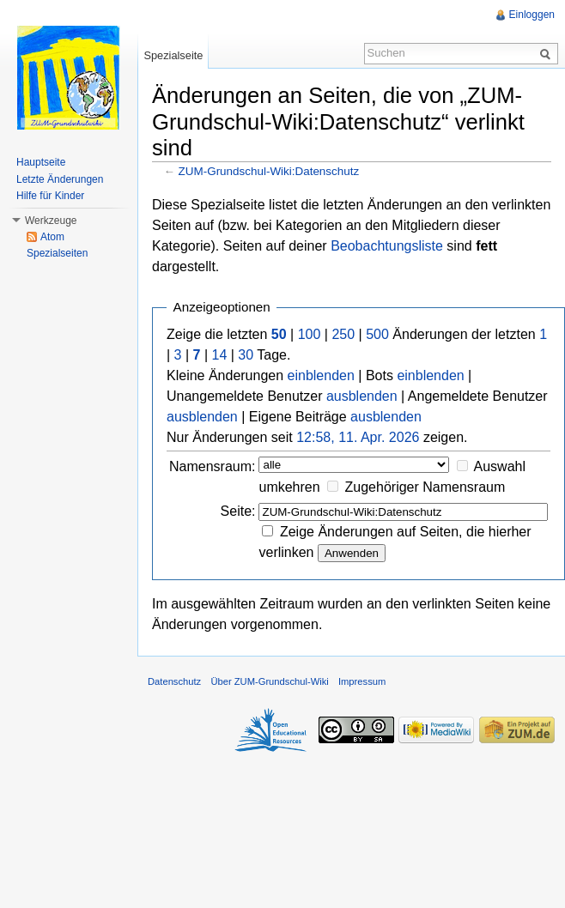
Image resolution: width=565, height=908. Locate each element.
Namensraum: (212, 466)
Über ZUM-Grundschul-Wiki (269, 681)
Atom (52, 237)
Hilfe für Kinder (50, 196)
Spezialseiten (57, 253)
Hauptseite (40, 162)
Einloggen (532, 15)
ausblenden (362, 396)
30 (245, 355)
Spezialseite (173, 55)
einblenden (321, 375)
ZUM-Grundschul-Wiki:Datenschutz (269, 171)
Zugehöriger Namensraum (425, 487)
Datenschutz (174, 681)
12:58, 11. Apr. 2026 (357, 437)
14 (220, 355)
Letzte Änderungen (59, 179)
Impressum (362, 681)
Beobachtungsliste (387, 246)
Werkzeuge (50, 221)
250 (343, 334)
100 (309, 334)
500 (377, 334)
